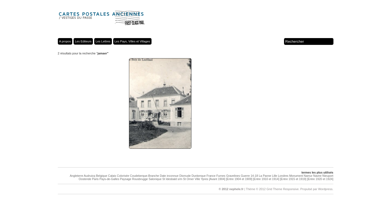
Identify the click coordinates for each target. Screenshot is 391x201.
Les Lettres (103, 41)
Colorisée (123, 175)
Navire (317, 175)
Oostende (85, 179)
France (211, 175)
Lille (274, 175)
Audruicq (89, 175)
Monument (296, 175)
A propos (65, 41)
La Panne (265, 175)
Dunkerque (198, 175)
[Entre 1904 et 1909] (239, 179)
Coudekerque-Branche (144, 175)
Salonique (155, 179)
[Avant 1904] (217, 179)
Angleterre (76, 175)
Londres (283, 175)
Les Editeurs (83, 41)
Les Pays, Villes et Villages (132, 41)
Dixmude (185, 175)
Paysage (125, 179)
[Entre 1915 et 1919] (293, 179)
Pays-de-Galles (109, 179)
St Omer (188, 179)
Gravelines (233, 175)
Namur (308, 175)
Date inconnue (169, 175)
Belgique (101, 175)
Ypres (204, 179)
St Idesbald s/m (172, 179)
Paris (95, 179)
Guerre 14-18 (249, 175)
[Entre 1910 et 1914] (266, 179)
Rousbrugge (140, 179)
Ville (197, 179)
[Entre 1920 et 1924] (320, 179)
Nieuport (327, 175)
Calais (112, 175)
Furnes (220, 175)
